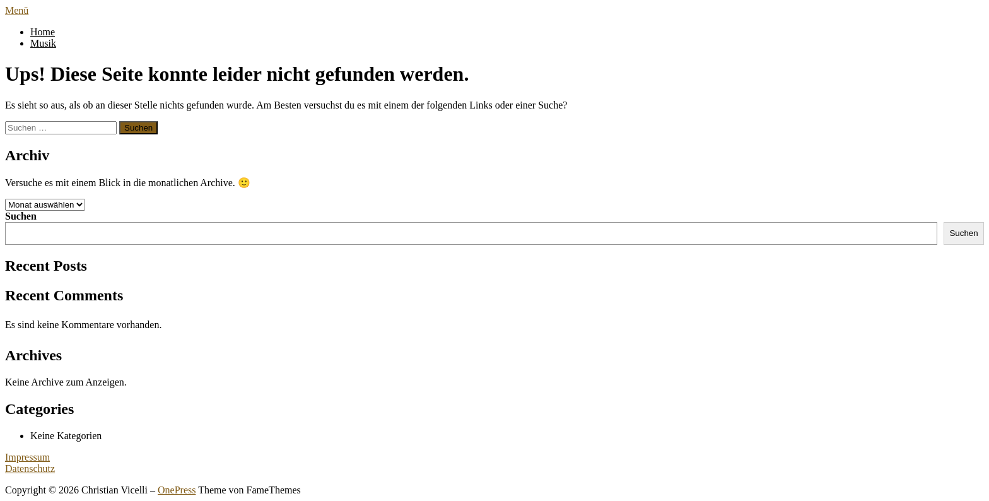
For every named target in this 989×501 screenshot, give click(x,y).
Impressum (27, 457)
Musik (43, 43)
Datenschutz (30, 468)
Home (42, 32)
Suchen (21, 216)
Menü (16, 10)
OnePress (177, 490)
